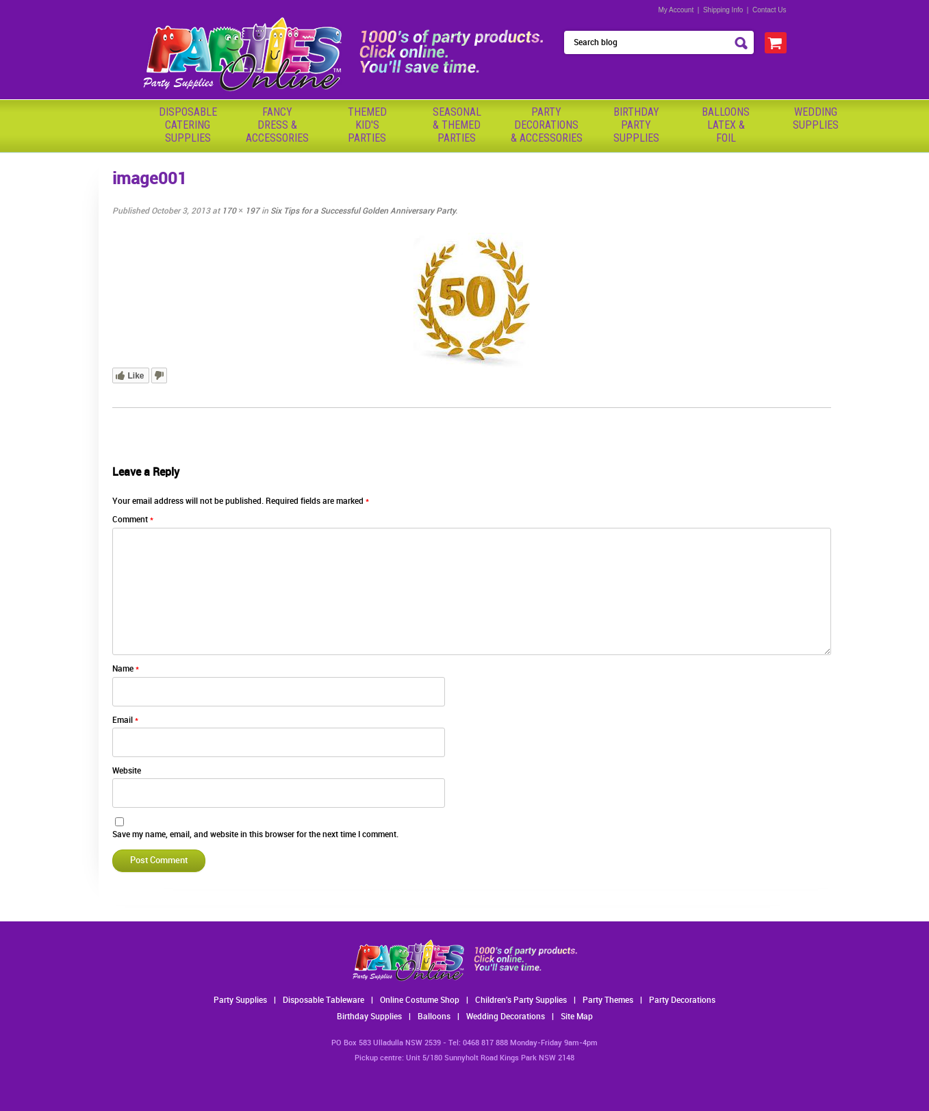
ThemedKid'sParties (367, 124)
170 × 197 (240, 211)
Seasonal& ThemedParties (457, 124)
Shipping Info (723, 10)
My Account (676, 10)
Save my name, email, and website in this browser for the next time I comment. (255, 834)
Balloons (434, 1016)
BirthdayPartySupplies (636, 124)
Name (125, 669)
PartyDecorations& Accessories (547, 124)
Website (126, 771)
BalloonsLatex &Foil (726, 124)
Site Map (577, 1016)
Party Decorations (682, 1000)
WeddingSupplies (816, 118)
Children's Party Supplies (521, 1000)
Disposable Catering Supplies (188, 124)
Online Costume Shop (419, 1000)
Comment (132, 519)
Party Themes (608, 1000)
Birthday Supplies (369, 1016)
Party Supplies (240, 1000)
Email (125, 720)
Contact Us (769, 10)
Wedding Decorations (505, 1016)
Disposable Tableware (323, 1000)
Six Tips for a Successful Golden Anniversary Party (362, 211)
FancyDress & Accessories (277, 124)
